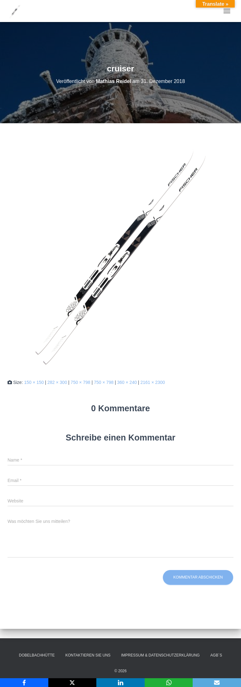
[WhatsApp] (169, 682)
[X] (72, 682)
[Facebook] (24, 682)
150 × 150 (34, 382)
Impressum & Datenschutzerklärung (160, 655)
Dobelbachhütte (37, 655)
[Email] (217, 682)
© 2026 (121, 671)
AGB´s (216, 655)
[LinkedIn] (120, 682)
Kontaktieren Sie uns (87, 655)
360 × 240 (127, 382)
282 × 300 (57, 382)
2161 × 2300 (152, 382)
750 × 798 (80, 382)
